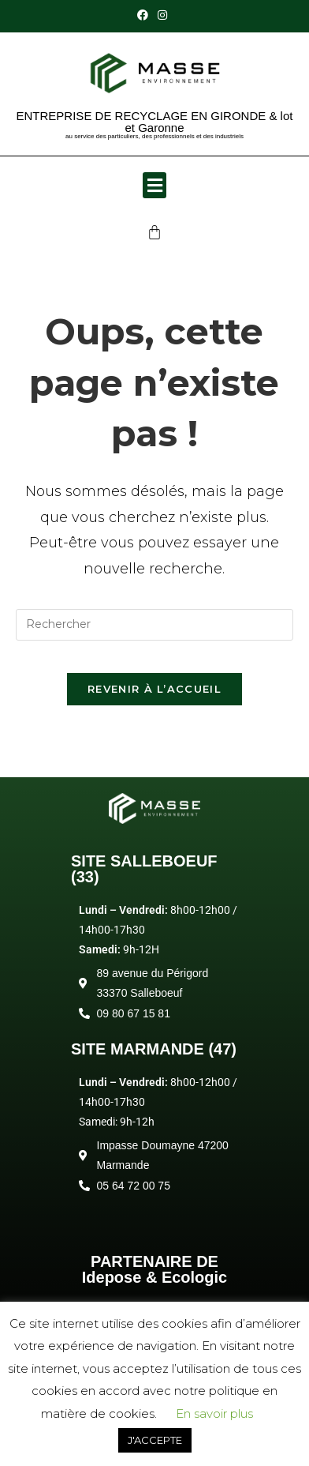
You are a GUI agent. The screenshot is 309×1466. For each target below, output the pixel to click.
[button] (154, 185)
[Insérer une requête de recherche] (155, 625)
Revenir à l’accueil (154, 688)
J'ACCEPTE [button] (155, 1440)
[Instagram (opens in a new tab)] (162, 15)
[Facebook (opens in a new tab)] (145, 15)
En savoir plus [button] (214, 1413)
